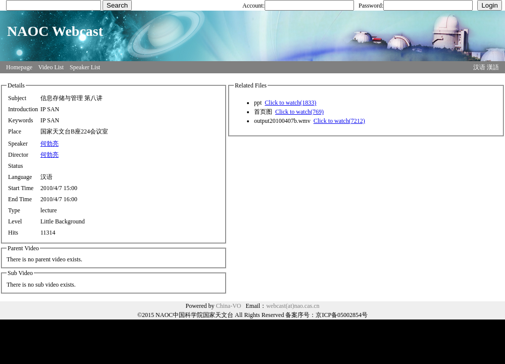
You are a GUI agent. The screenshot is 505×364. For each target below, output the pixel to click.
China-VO (228, 305)
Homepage (19, 67)
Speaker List (85, 67)
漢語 (493, 67)
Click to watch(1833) (290, 102)
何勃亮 (49, 143)
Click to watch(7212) (339, 120)
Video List (51, 67)
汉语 (479, 67)
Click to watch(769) (299, 111)
